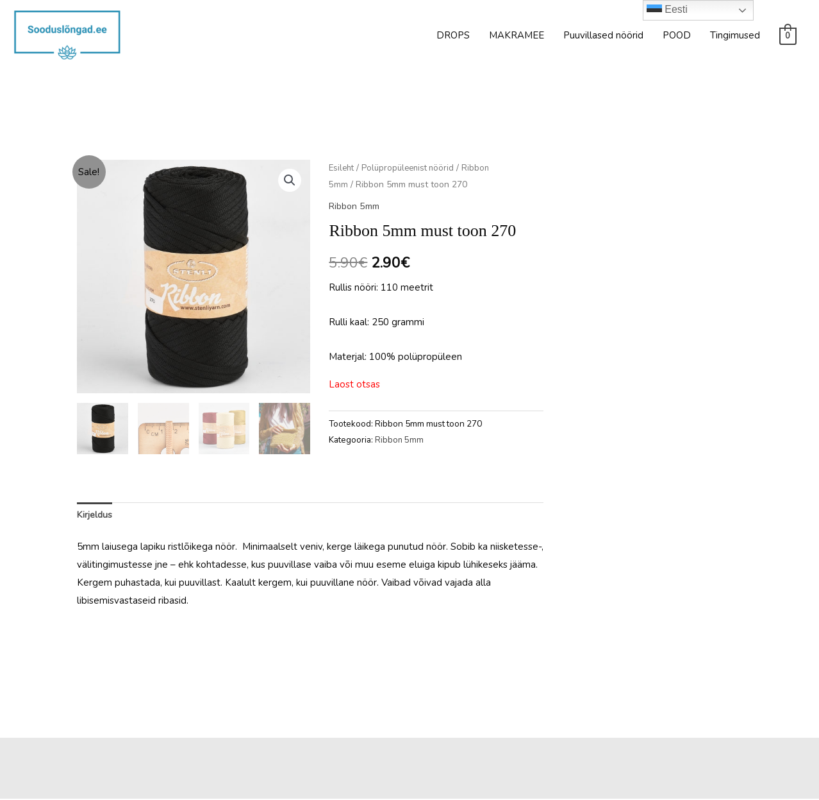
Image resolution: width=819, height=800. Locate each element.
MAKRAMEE (516, 35)
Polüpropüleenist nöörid (412, 168)
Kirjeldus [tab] (95, 515)
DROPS (453, 35)
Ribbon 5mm (357, 206)
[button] (289, 180)
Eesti (667, 10)
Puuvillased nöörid (603, 35)
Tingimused (735, 35)
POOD (677, 35)
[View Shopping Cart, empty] (788, 35)
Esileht (342, 168)
